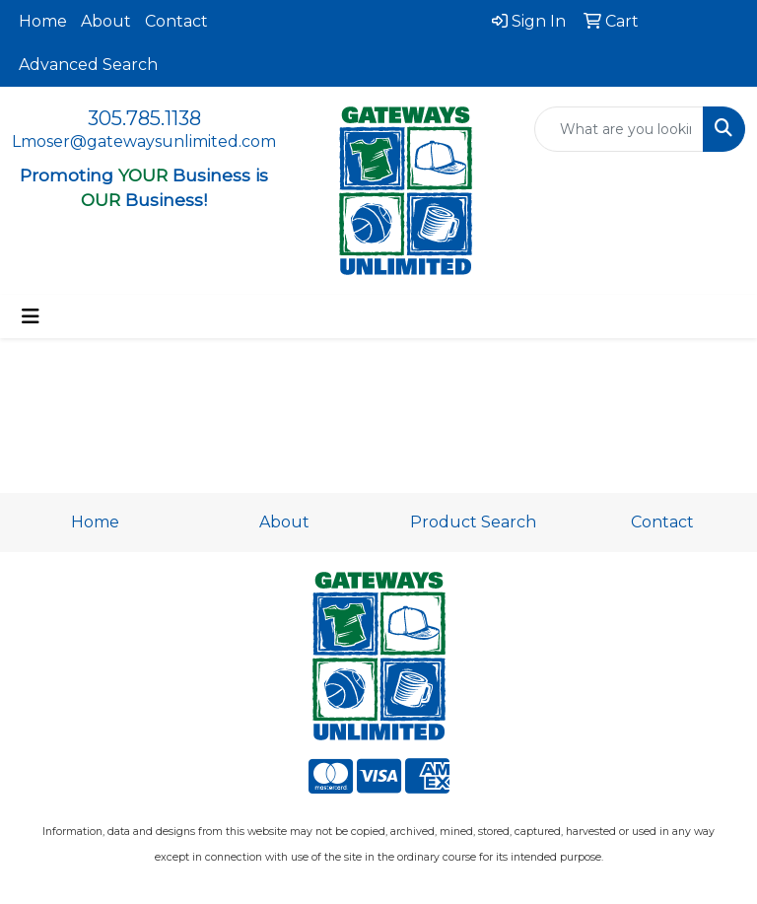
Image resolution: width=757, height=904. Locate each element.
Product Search (473, 522)
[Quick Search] (619, 129)
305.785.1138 (144, 118)
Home (43, 21)
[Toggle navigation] (30, 316)
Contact (176, 21)
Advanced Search (88, 64)
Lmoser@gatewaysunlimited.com (144, 141)
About (106, 21)
